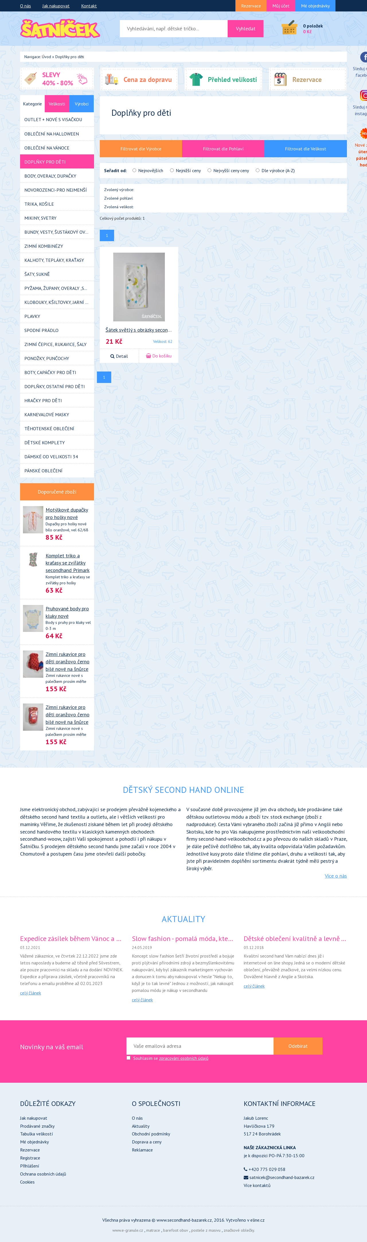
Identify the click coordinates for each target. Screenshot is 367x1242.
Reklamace (142, 1150)
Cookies (27, 1182)
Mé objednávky (315, 6)
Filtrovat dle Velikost (305, 149)
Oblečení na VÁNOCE (46, 148)
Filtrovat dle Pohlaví (223, 149)
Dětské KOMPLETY (44, 442)
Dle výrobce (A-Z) (275, 170)
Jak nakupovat (56, 6)
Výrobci (82, 104)
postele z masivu (205, 1230)
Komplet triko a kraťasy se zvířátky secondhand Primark (67, 562)
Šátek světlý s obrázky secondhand (143, 330)
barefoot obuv (175, 1230)
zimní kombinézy (43, 246)
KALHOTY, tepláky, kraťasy (54, 260)
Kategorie (32, 104)
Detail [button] (119, 356)
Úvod (46, 56)
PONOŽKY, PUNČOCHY (46, 358)
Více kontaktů (257, 1185)
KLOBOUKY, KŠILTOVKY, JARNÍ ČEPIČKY (59, 302)
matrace (153, 1230)
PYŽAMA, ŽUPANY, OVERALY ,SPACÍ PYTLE (59, 288)
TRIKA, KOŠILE (39, 204)
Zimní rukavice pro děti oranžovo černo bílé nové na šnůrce (67, 661)
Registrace (30, 1158)
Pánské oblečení (43, 470)
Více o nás (336, 875)
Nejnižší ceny (185, 170)
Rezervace (251, 6)
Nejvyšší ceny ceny (228, 170)
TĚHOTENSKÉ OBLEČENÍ (49, 428)
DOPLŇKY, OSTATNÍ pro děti (54, 386)
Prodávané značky (37, 1126)
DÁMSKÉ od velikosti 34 (51, 456)
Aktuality (140, 1126)
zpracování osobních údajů (183, 1058)
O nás (25, 6)
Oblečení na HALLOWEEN (51, 134)
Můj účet (281, 6)
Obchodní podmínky (151, 1134)
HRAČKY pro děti (43, 400)
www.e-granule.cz (127, 1230)
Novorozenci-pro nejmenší (55, 190)
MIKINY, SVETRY (40, 218)
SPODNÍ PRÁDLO (41, 330)
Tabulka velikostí (36, 1134)
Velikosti (57, 104)
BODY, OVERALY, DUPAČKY (50, 176)
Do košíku (158, 356)
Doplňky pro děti (69, 56)
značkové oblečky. (239, 1230)
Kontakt (89, 6)
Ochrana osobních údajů (43, 1174)
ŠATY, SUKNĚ (37, 274)
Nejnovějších (147, 170)
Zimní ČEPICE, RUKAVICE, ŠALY (55, 344)
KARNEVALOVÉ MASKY (46, 414)
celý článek (30, 993)
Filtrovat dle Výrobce (140, 149)
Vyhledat (245, 28)
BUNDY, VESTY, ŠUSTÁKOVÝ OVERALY (59, 232)
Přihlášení (29, 1166)
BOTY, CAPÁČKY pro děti (50, 372)
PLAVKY (32, 316)
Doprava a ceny (146, 1142)
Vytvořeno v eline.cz (245, 1220)
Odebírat (298, 1046)
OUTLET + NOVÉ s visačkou (53, 119)
